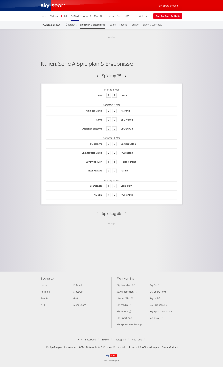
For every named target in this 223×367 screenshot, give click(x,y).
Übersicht (71, 24)
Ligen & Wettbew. (152, 24)
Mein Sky (156, 318)
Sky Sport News (158, 291)
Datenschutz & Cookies (100, 348)
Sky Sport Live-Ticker (161, 311)
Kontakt (122, 347)
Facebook (91, 340)
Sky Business (158, 305)
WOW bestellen (126, 292)
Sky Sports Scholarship (129, 324)
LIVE (65, 16)
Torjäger (134, 24)
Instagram (121, 340)
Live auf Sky (124, 299)
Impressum (70, 347)
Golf (119, 16)
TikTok (106, 340)
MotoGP (98, 16)
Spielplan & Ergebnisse (92, 24)
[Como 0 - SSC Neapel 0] (111, 119)
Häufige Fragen (53, 347)
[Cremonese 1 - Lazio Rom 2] (111, 186)
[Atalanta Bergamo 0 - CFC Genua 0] (111, 128)
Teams (112, 24)
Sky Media (123, 305)
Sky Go (154, 286)
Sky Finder (123, 312)
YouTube (138, 340)
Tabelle (123, 24)
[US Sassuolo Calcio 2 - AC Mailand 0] (111, 153)
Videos (54, 16)
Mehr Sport (79, 304)
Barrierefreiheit (169, 347)
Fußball (75, 16)
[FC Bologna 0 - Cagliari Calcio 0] (111, 144)
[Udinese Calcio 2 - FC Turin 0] (111, 110)
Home (44, 16)
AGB (81, 347)
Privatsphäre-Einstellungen (144, 347)
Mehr (143, 16)
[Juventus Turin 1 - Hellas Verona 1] (111, 161)
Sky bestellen (125, 286)
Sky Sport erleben (168, 5)
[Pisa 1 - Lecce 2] (111, 95)
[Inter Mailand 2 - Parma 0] (111, 170)
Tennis (110, 16)
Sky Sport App (124, 318)
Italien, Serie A (50, 24)
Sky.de (154, 299)
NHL (43, 304)
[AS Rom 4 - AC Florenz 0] (111, 195)
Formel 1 (86, 16)
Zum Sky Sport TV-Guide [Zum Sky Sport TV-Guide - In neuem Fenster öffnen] (168, 16)
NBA (127, 16)
